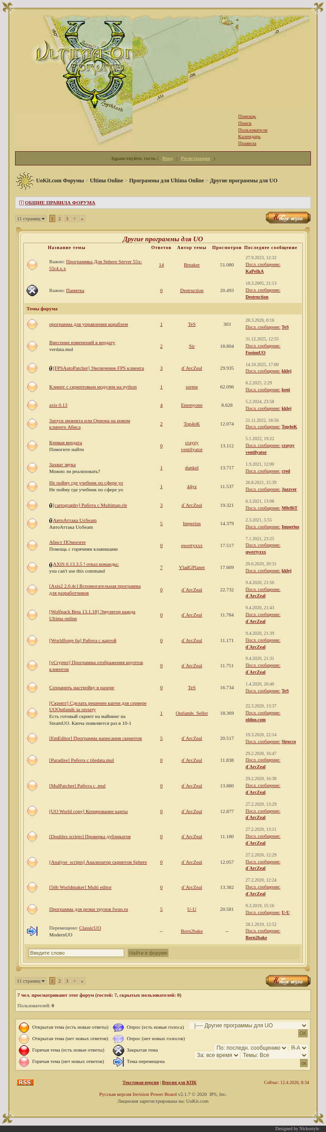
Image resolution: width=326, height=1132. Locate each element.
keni (286, 389)
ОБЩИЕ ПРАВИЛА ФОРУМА (60, 202)
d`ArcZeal (192, 368)
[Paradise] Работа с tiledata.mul (81, 760)
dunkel (192, 467)
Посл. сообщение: (263, 264)
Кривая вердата (65, 442)
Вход (168, 158)
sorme (192, 386)
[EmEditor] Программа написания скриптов (95, 738)
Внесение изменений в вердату (82, 342)
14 (161, 264)
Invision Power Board (154, 1094)
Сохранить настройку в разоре (81, 687)
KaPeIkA (255, 271)
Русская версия (115, 1094)
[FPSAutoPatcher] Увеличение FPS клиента (98, 368)
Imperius (192, 523)
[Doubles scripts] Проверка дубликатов (90, 836)
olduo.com (256, 719)
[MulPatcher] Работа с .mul (77, 785)
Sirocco (289, 741)
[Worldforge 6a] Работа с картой (82, 640)
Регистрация (195, 158)
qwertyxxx (192, 545)
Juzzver (289, 489)
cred (286, 470)
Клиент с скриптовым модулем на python (93, 386)
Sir (192, 346)
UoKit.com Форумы (60, 180)
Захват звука (62, 464)
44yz (191, 486)
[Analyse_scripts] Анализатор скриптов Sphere (98, 862)
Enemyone (192, 405)
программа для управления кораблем (88, 324)
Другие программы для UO (244, 180)
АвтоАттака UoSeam (75, 520)
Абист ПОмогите (67, 542)
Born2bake (192, 931)
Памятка (75, 290)
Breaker (192, 264)
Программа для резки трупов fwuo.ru (88, 909)
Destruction (191, 290)
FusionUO (256, 352)
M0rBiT (290, 507)
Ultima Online (106, 180)
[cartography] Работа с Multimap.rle (90, 505)
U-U (191, 909)
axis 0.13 (58, 405)
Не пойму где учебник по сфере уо (86, 482)
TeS (192, 324)
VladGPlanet (192, 567)
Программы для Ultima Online (166, 180)
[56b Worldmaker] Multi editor (80, 887)
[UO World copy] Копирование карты (88, 811)
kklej (287, 370)
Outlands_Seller (192, 713)
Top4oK (192, 423)
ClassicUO (90, 927)
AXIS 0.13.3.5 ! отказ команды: (86, 564)
